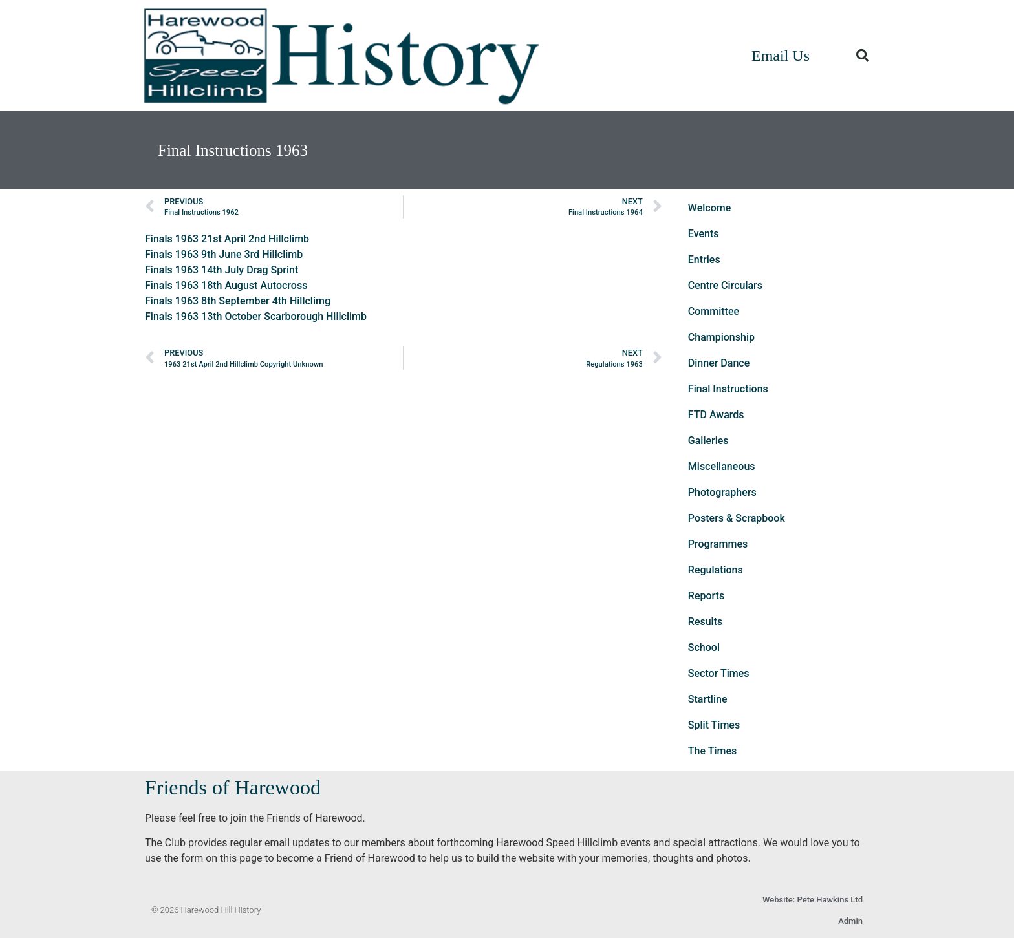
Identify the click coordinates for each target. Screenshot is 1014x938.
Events (703, 234)
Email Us (780, 55)
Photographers (722, 492)
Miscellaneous (721, 466)
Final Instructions (728, 389)
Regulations (715, 570)
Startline (708, 699)
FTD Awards (716, 415)
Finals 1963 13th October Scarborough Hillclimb (256, 316)
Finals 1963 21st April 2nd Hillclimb (227, 239)
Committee (713, 311)
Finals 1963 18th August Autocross (226, 285)
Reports (706, 596)
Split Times (714, 725)
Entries (704, 259)
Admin (850, 921)
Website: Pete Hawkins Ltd (812, 899)
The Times (712, 751)
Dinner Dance (719, 363)
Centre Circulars (725, 285)
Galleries (708, 440)
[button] (863, 56)
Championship (721, 337)
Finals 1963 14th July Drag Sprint (221, 270)
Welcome (709, 208)
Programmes (718, 544)
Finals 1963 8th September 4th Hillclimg (237, 301)
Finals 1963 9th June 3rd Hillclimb (224, 254)
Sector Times (719, 673)
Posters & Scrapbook (736, 518)
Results (705, 621)
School (704, 647)
